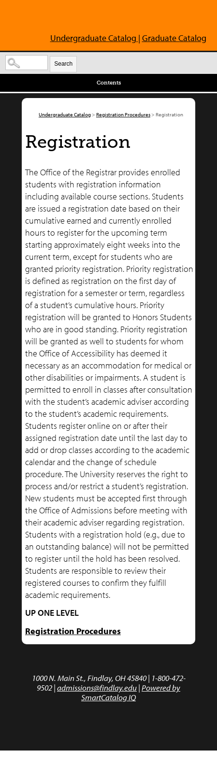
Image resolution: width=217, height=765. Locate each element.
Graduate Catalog (174, 37)
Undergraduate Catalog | (95, 37)
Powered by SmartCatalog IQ (130, 692)
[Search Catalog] (26, 62)
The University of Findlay (66, 18)
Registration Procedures (123, 114)
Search (63, 63)
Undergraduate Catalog (65, 114)
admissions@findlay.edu (97, 687)
